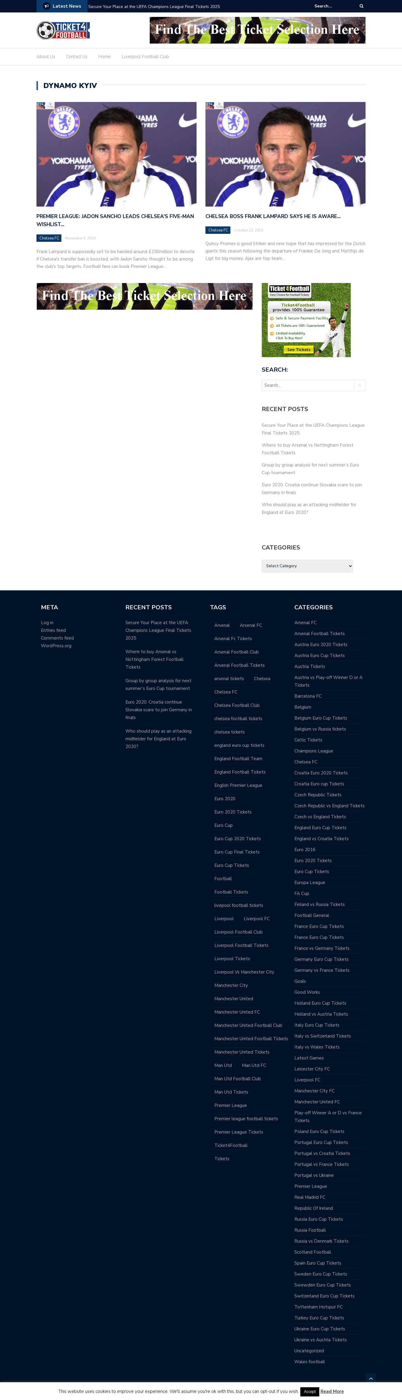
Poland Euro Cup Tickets (319, 1131)
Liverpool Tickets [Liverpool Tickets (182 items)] (232, 959)
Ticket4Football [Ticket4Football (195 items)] (231, 1145)
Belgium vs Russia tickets (320, 729)
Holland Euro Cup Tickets (320, 1003)
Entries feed (53, 630)
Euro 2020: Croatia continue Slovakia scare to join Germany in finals (158, 709)
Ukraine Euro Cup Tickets (319, 1329)
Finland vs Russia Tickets (319, 904)
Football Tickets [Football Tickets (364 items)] (231, 892)
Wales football (309, 1362)
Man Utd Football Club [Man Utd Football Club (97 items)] (237, 1079)
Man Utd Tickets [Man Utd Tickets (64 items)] (231, 1092)
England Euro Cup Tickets (320, 828)
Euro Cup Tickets (311, 872)
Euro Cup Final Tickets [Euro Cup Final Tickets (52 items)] (237, 852)
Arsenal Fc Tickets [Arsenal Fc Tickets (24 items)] (233, 639)
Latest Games (309, 1058)
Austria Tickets (309, 666)
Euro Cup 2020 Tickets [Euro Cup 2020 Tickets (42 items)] (237, 839)
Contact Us (76, 57)
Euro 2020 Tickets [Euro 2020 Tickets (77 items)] (233, 812)
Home (104, 57)
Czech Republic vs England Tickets (329, 806)
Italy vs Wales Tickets (317, 1047)
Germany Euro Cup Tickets (321, 959)
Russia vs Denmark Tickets (321, 1241)
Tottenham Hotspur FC (318, 1307)
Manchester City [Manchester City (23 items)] (231, 985)
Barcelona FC (308, 696)
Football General (311, 915)
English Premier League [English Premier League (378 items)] (238, 785)
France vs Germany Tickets (322, 948)
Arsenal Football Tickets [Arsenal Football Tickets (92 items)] (239, 665)
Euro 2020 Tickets (313, 861)
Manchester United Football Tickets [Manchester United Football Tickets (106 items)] (251, 1039)
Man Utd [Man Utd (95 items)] (223, 1065)
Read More (332, 1391)
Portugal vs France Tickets (321, 1164)
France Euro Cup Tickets (319, 926)
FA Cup (301, 893)
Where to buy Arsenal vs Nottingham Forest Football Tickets (154, 659)
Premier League (310, 1186)
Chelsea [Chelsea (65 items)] (262, 679)
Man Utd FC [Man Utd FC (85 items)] (254, 1065)
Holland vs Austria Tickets (321, 1014)
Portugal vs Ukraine (314, 1175)
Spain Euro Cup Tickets (317, 1263)
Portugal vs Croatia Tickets (322, 1153)
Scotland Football (312, 1252)
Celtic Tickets (308, 740)
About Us (45, 57)
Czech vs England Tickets (320, 817)
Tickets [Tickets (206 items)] (221, 1159)
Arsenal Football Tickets (319, 634)
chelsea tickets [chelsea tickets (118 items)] (229, 732)
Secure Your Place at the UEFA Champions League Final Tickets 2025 (154, 6)
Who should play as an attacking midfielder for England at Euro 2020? (158, 738)
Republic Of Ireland (313, 1208)
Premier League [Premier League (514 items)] (230, 1105)
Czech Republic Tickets (318, 795)
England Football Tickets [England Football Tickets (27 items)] (240, 772)
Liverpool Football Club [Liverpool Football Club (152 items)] (238, 932)
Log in (47, 623)
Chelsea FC (49, 238)
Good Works (307, 992)
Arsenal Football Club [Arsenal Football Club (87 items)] (236, 652)
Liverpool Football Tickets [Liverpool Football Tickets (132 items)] (241, 945)
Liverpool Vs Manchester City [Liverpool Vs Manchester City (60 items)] (244, 972)
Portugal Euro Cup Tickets (321, 1142)
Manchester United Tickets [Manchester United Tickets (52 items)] (241, 1052)
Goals (300, 981)
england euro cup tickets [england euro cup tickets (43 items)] (239, 745)
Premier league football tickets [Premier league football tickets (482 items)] (246, 1119)
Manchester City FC (314, 1091)
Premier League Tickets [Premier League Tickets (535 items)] (238, 1132)
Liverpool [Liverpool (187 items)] (224, 919)
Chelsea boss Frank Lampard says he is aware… (273, 216)
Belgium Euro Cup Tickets (320, 718)
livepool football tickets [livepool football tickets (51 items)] (238, 905)
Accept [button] (310, 1391)
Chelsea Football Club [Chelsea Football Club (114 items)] (237, 705)
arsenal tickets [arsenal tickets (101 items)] (229, 679)
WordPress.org (56, 646)
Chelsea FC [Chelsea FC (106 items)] (225, 692)
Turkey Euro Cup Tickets (319, 1318)
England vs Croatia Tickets (321, 839)
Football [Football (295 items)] (223, 879)
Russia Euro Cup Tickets (318, 1219)
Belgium (302, 707)
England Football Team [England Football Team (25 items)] (238, 759)
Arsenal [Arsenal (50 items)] (222, 625)
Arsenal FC (305, 623)
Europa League (309, 883)
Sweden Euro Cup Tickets (320, 1274)
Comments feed (57, 638)
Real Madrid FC (310, 1197)
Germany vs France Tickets (322, 970)
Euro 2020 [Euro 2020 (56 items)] (224, 799)
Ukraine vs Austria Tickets (320, 1340)
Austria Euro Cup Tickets (319, 656)
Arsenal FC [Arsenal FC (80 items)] (251, 625)
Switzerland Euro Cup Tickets (324, 1296)
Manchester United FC (317, 1102)
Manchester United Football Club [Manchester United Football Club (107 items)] (248, 1025)
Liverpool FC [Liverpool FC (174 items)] (257, 919)
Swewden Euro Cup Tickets (322, 1285)
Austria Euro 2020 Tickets (320, 645)
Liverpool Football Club (145, 57)
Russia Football (310, 1230)
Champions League (313, 751)
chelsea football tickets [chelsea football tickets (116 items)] (238, 719)
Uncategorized (309, 1351)
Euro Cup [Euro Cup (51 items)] (223, 825)
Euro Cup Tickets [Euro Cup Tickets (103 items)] (231, 865)
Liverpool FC (307, 1080)
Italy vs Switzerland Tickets (322, 1036)
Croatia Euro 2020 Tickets (321, 773)
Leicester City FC (312, 1069)
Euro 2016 (304, 850)
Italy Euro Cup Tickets (316, 1025)
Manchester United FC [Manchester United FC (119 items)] (237, 1012)
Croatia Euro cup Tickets (319, 784)
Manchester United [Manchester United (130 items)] (233, 999)
